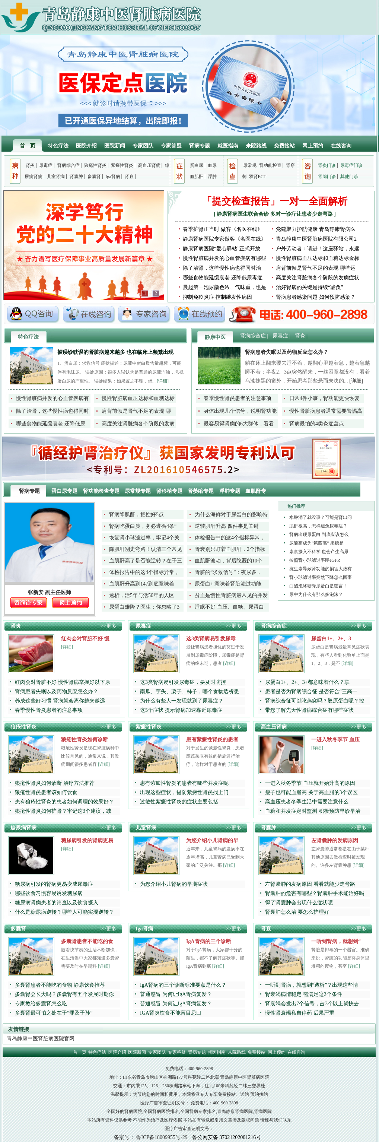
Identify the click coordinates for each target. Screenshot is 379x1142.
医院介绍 (86, 146)
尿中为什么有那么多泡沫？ (316, 594)
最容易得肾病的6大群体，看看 (239, 423)
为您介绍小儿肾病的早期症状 (174, 884)
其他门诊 (349, 176)
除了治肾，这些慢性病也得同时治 (222, 268)
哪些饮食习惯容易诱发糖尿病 (49, 893)
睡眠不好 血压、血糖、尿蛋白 (229, 607)
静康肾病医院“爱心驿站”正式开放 (221, 248)
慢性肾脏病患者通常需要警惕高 (325, 411)
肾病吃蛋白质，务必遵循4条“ (142, 526)
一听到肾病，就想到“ (336, 941)
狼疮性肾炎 (95, 165)
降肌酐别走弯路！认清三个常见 (145, 549)
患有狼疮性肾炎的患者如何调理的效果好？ (64, 802)
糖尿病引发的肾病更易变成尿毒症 (54, 884)
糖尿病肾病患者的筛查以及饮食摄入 (56, 902)
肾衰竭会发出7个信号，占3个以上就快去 (312, 1003)
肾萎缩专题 (201, 491)
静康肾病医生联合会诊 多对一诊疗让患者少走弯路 (275, 214)
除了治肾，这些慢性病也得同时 (52, 411)
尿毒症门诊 (351, 165)
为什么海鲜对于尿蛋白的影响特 (231, 514)
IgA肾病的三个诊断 (208, 941)
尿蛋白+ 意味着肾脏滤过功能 (228, 584)
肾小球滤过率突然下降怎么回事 (320, 577)
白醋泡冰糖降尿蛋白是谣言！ (318, 586)
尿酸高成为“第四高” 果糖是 (316, 543)
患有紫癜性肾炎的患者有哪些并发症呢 (184, 783)
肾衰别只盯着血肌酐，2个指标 (230, 549)
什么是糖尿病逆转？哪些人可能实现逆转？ (64, 912)
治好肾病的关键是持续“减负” (309, 287)
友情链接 (18, 1029)
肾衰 (129, 176)
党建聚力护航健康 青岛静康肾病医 (316, 229)
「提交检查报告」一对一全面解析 (274, 201)
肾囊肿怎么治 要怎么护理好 (297, 912)
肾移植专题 (170, 491)
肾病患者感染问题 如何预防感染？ (316, 297)
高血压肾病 (149, 165)
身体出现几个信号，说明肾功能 (240, 411)
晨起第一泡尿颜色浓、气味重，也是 (224, 287)
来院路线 (256, 146)
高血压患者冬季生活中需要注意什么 (306, 802)
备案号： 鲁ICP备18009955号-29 (151, 1137)
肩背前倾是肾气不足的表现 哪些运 (316, 268)
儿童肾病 (56, 176)
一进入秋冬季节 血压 (335, 739)
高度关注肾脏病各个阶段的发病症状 (317, 277)
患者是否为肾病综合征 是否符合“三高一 (311, 691)
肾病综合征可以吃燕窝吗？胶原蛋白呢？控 (314, 701)
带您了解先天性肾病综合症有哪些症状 (309, 710)
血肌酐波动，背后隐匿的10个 (228, 561)
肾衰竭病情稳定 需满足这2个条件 (303, 994)
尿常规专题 (138, 491)
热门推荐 (296, 506)
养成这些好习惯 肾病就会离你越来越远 (60, 701)
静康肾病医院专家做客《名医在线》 (224, 239)
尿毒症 (45, 165)
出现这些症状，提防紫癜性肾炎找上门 (184, 792)
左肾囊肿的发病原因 (334, 840)
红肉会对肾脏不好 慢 (85, 638)
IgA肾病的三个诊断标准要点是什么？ (183, 985)
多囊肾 (94, 176)
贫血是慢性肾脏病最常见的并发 (231, 595)
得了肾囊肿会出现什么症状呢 (299, 902)
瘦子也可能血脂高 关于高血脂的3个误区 (311, 792)
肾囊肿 (76, 176)
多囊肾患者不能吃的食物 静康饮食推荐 (60, 985)
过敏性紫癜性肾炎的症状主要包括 (179, 802)
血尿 (212, 165)
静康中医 (215, 337)
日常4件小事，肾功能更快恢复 (324, 398)
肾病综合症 (68, 165)
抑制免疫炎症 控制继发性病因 (217, 297)
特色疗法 (58, 146)
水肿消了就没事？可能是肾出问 (320, 517)
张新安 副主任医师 (49, 592)
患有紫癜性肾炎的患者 (212, 739)
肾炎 (30, 165)
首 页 (27, 146)
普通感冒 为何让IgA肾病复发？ (176, 994)
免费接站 (284, 146)
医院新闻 (114, 146)
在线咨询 (341, 146)
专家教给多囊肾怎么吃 (41, 1003)
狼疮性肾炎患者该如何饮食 (46, 792)
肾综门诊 (327, 176)
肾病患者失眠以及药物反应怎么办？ (286, 352)
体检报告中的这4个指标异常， (230, 537)
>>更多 (108, 626)
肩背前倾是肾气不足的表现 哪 (136, 411)
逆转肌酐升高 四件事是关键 (227, 526)
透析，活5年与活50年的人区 (141, 595)
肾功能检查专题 (102, 491)
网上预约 (312, 146)
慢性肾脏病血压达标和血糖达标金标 (317, 258)
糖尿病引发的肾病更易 (87, 840)
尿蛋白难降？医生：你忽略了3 (144, 607)
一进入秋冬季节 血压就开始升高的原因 (310, 783)
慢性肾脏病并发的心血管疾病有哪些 (224, 258)
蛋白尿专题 (65, 491)
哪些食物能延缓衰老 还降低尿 (50, 423)
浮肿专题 (230, 491)
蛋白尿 (196, 165)
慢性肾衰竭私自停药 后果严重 (299, 1013)
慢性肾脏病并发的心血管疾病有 (52, 398)
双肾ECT (258, 176)
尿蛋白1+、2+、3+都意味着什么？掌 (307, 682)
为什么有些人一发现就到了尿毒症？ (181, 701)
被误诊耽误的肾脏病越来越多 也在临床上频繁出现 (115, 352)
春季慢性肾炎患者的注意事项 (237, 398)
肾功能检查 (270, 165)
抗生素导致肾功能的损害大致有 (320, 568)
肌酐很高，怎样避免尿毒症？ (318, 526)
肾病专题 (199, 146)
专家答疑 (171, 146)
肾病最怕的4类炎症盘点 (316, 423)
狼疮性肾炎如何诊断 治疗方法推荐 (55, 783)
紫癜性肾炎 (122, 165)
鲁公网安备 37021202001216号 (226, 1137)
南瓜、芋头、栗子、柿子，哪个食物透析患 (189, 691)
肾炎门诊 (327, 165)
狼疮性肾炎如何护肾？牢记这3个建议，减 (63, 811)
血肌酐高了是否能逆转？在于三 (145, 561)
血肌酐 (196, 176)
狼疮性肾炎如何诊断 (84, 739)
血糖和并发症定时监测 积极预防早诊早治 (312, 811)
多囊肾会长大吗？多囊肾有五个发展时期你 (64, 994)
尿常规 (250, 165)
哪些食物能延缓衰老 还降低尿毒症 (222, 277)
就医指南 (227, 146)
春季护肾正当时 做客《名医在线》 (222, 229)
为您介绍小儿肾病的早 (212, 840)
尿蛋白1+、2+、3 (331, 638)
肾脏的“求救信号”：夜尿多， (228, 572)
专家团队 (143, 146)
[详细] (163, 381)
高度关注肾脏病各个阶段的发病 (138, 423)
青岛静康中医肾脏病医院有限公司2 (316, 239)
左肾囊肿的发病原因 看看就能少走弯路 (310, 884)
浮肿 (212, 176)
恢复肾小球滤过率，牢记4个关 (144, 537)
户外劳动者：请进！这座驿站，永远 (317, 248)
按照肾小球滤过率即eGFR (314, 560)
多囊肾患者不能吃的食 (87, 941)
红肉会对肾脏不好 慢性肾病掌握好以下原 (62, 682)
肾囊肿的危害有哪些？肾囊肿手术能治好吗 (314, 893)
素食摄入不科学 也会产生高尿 (318, 551)
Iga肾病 (112, 176)
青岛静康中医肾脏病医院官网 (40, 1038)
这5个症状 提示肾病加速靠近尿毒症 (181, 710)
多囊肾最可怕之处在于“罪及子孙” (53, 1013)
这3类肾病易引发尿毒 (211, 638)
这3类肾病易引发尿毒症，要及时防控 (183, 682)
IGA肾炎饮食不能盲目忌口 (170, 1013)
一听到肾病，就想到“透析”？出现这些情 (311, 985)
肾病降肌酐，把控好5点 (136, 514)
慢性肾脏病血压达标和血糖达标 (138, 398)
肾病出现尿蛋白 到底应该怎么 (318, 534)
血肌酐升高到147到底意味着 (141, 584)
